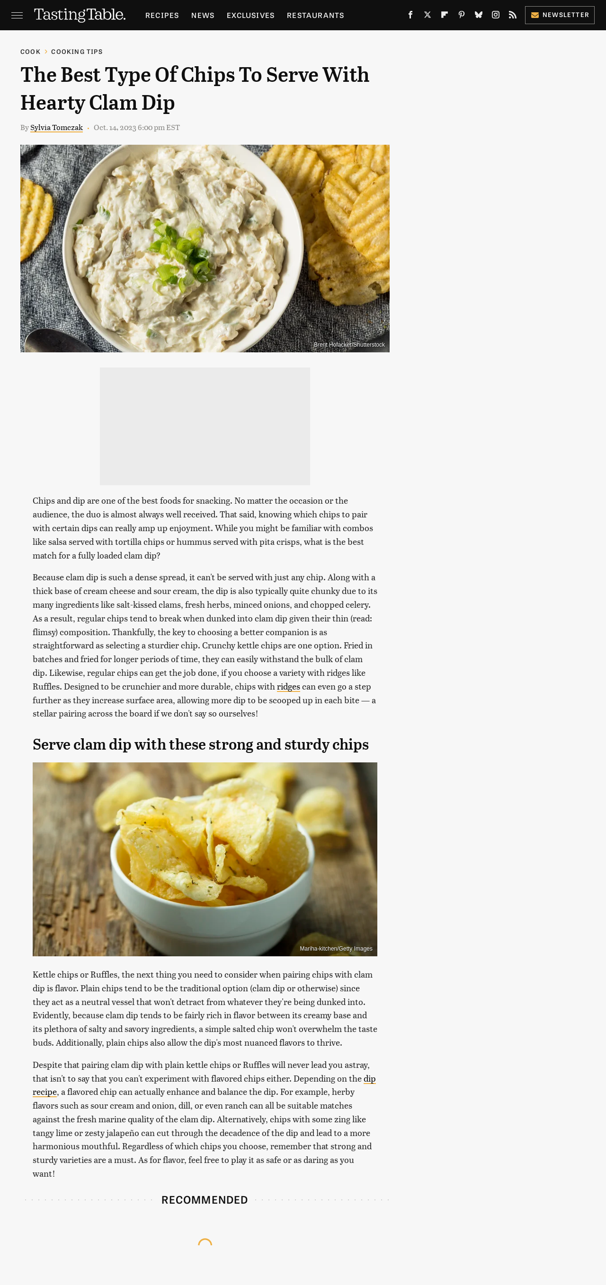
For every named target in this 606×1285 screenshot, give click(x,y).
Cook (30, 51)
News (202, 14)
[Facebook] (410, 16)
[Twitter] (427, 16)
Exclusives (251, 14)
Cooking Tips (76, 51)
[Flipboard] (444, 16)
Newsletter (559, 14)
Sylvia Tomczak (56, 127)
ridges (288, 686)
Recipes (162, 14)
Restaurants (315, 14)
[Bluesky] (478, 16)
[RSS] (512, 16)
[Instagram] (495, 16)
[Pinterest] (461, 16)
